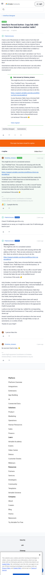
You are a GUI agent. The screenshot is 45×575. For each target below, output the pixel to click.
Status (10, 514)
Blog (10, 509)
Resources (12, 467)
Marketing (12, 416)
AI (9, 399)
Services (11, 475)
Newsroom (12, 518)
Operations (12, 420)
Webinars (11, 463)
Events (10, 446)
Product (11, 412)
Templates (12, 488)
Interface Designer (9, 16)
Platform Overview (15, 382)
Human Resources (15, 425)
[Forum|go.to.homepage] (12, 4)
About (10, 501)
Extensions (12, 391)
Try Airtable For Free (15, 522)
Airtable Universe (14, 492)
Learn (10, 437)
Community (12, 484)
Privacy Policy (6, 573)
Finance (11, 433)
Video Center (13, 450)
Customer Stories (14, 459)
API (22, 545)
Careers (11, 505)
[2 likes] (10, 204)
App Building (13, 395)
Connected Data (14, 403)
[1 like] (9, 332)
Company (11, 497)
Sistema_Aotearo (10, 158)
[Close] (39, 560)
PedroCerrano (9, 36)
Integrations (12, 386)
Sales (10, 429)
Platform (11, 378)
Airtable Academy (15, 441)
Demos (11, 454)
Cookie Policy (6, 569)
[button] (2, 4)
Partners (11, 471)
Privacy (22, 556)
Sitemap (22, 551)
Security (22, 540)
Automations (21, 129)
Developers (12, 480)
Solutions (11, 407)
